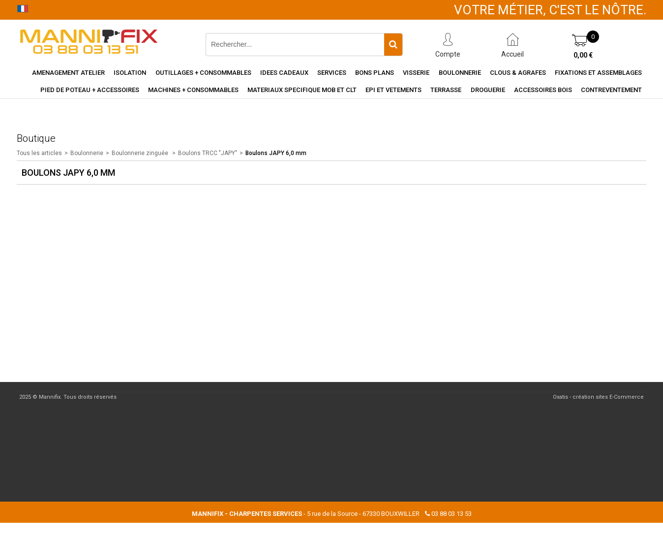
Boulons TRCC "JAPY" (207, 153)
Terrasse (445, 90)
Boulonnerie (460, 72)
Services (331, 72)
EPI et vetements (393, 90)
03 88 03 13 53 (451, 513)
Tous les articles (39, 153)
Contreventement (611, 90)
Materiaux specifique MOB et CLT (302, 90)
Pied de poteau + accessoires (89, 90)
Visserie (416, 72)
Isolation (130, 72)
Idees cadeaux (284, 72)
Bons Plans (374, 72)
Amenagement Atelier (68, 72)
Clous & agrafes (518, 72)
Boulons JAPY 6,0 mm (275, 153)
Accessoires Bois (543, 90)
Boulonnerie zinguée (141, 153)
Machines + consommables (193, 90)
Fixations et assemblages (598, 72)
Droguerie (488, 90)
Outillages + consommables (203, 72)
